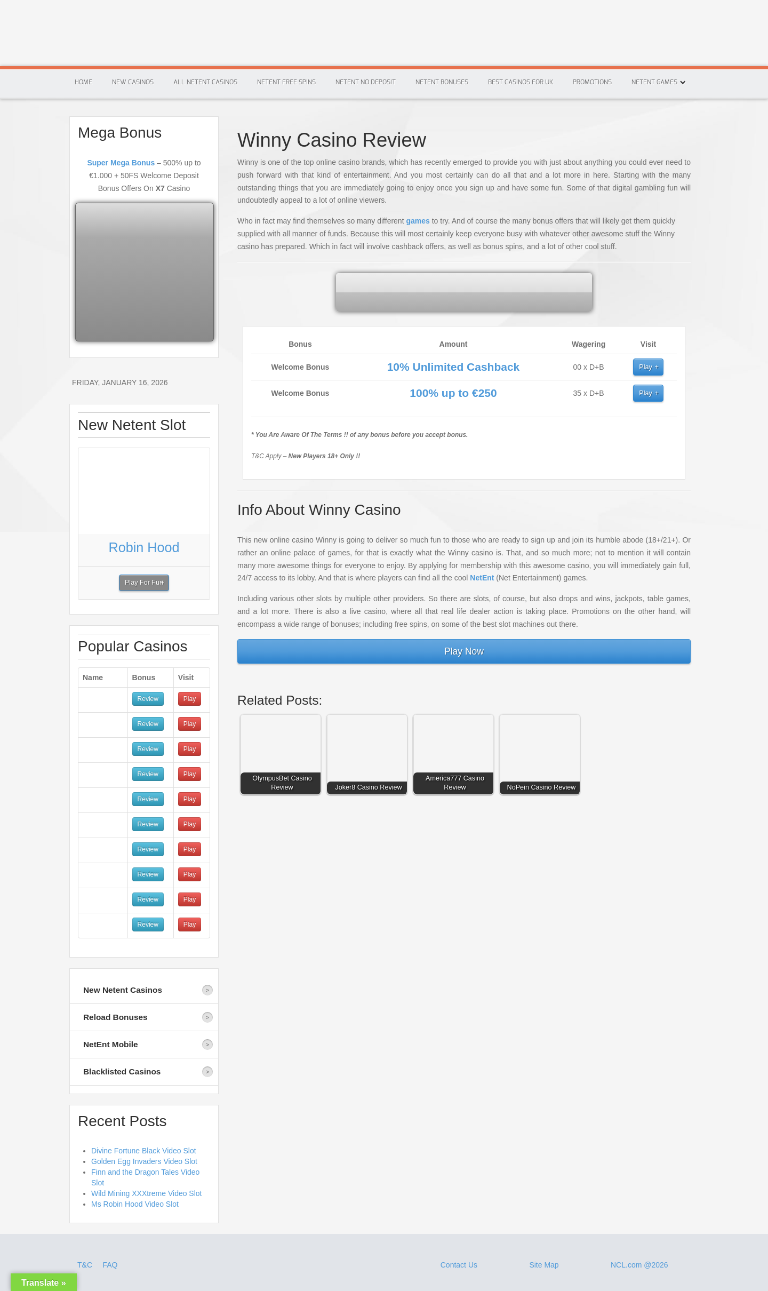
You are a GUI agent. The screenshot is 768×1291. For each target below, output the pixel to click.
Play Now (464, 651)
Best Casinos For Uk (520, 82)
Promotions (592, 82)
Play (645, 367)
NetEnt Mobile (110, 1044)
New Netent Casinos (122, 989)
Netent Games (654, 82)
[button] (283, 757)
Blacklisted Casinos (122, 1071)
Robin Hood (143, 547)
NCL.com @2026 (639, 1265)
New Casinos (133, 82)
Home (83, 82)
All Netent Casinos (205, 82)
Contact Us (459, 1265)
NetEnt (482, 577)
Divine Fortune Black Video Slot (143, 1150)
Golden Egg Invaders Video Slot (144, 1161)
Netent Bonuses (441, 82)
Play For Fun (144, 582)
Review (148, 699)
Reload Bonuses (115, 1017)
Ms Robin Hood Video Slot (135, 1204)
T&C (85, 1265)
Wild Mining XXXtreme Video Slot (146, 1193)
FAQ (109, 1265)
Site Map (543, 1265)
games (417, 221)
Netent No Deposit (365, 82)
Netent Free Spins (286, 82)
